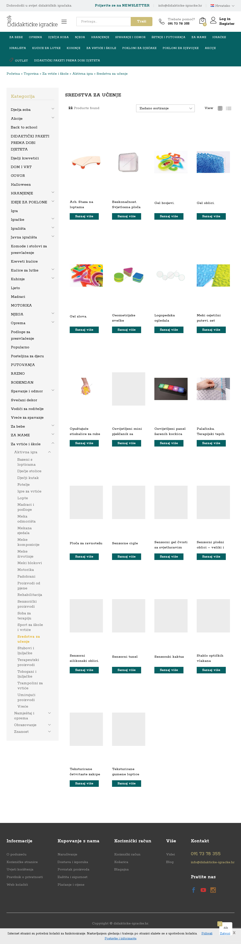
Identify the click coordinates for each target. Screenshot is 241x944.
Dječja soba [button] (58, 37)
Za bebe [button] (16, 37)
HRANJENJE (22, 193)
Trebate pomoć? (181, 19)
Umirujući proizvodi (26, 697)
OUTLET (18, 60)
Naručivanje (67, 854)
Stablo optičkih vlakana (210, 658)
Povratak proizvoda (73, 869)
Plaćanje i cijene (71, 884)
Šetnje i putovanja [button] (168, 37)
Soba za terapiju (24, 616)
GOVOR (18, 175)
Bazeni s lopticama (26, 462)
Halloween (21, 184)
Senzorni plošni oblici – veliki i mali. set (210, 547)
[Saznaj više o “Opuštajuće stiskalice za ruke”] (84, 443)
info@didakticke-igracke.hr (180, 5)
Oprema (18, 323)
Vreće (22, 706)
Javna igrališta (24, 237)
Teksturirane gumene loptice (125, 771)
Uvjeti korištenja (20, 869)
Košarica (121, 862)
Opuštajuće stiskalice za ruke (85, 431)
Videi (170, 854)
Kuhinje (18, 279)
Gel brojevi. (164, 203)
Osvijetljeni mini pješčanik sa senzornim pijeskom (127, 436)
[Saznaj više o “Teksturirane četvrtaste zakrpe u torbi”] (84, 783)
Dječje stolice (29, 471)
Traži (141, 21)
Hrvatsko (220, 6)
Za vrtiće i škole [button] (101, 48)
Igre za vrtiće (29, 491)
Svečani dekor (24, 400)
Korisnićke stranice (22, 862)
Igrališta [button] (17, 48)
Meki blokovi (29, 563)
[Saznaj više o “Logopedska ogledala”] (168, 330)
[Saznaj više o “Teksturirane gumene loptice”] (126, 783)
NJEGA (17, 314)
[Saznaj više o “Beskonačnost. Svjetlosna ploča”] (126, 216)
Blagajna (121, 869)
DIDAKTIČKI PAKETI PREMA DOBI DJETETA (67, 60)
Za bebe (18, 426)
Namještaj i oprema (24, 716)
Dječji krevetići (25, 158)
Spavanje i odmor (27, 391)
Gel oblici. (206, 203)
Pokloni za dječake (139, 48)
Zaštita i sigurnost (72, 877)
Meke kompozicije (28, 542)
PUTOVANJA (23, 364)
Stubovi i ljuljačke (25, 651)
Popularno (20, 347)
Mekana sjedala (24, 531)
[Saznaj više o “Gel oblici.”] (211, 216)
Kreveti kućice (24, 261)
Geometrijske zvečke (123, 318)
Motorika (25, 569)
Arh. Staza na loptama (81, 204)
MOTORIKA (21, 305)
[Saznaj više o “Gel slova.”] (84, 330)
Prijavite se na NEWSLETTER (122, 5)
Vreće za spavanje (27, 417)
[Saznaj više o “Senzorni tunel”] (126, 670)
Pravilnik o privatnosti (25, 877)
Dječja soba (21, 109)
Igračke (17, 219)
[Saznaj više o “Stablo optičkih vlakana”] (211, 670)
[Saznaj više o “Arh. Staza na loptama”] (84, 216)
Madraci (18, 296)
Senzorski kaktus (169, 656)
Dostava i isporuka (73, 862)
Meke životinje (25, 554)
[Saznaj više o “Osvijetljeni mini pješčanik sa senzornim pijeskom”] (126, 443)
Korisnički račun (127, 854)
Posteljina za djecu (27, 356)
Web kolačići (17, 884)
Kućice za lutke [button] (46, 48)
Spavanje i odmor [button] (130, 37)
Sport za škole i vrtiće (30, 627)
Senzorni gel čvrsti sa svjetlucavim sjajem (171, 547)
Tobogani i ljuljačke (26, 674)
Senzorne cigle (125, 543)
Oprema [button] (35, 37)
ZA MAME (20, 435)
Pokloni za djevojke (181, 48)
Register (226, 24)
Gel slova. (78, 316)
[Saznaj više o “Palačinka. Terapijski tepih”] (211, 443)
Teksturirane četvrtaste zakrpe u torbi (85, 774)
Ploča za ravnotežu (86, 543)
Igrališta (18, 228)
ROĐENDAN (22, 382)
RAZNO (18, 373)
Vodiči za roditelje (27, 408)
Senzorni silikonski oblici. (84, 658)
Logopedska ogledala (164, 318)
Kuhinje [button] (73, 48)
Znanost (21, 731)
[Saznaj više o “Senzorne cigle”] (126, 556)
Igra (14, 211)
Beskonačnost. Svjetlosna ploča (126, 204)
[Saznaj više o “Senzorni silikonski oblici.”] (84, 670)
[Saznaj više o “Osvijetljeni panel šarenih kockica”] (168, 443)
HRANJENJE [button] (100, 37)
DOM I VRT (21, 167)
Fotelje (23, 484)
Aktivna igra (82, 73)
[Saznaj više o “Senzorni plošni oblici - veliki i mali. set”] (211, 556)
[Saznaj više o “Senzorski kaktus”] (168, 670)
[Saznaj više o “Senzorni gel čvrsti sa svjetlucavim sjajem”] (168, 556)
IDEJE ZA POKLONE (29, 202)
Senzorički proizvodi (27, 604)
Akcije (210, 48)
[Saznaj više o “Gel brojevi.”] (168, 216)
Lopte (22, 498)
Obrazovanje (25, 725)
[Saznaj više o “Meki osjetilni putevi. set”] (211, 330)
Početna (13, 73)
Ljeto (15, 288)
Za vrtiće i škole (55, 73)
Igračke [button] (219, 37)
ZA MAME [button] (198, 37)
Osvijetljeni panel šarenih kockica (170, 431)
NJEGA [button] (80, 37)
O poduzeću (16, 854)
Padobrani (26, 576)
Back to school (24, 127)
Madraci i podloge (25, 507)
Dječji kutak (28, 477)
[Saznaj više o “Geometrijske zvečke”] (126, 330)
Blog (170, 862)
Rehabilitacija (29, 594)
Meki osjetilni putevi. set (209, 318)
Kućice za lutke (24, 270)
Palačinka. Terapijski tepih (210, 431)
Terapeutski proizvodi (28, 662)
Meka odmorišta (26, 519)
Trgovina (31, 73)
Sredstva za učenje (28, 639)
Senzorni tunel (125, 656)
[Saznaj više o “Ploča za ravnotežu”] (84, 556)
